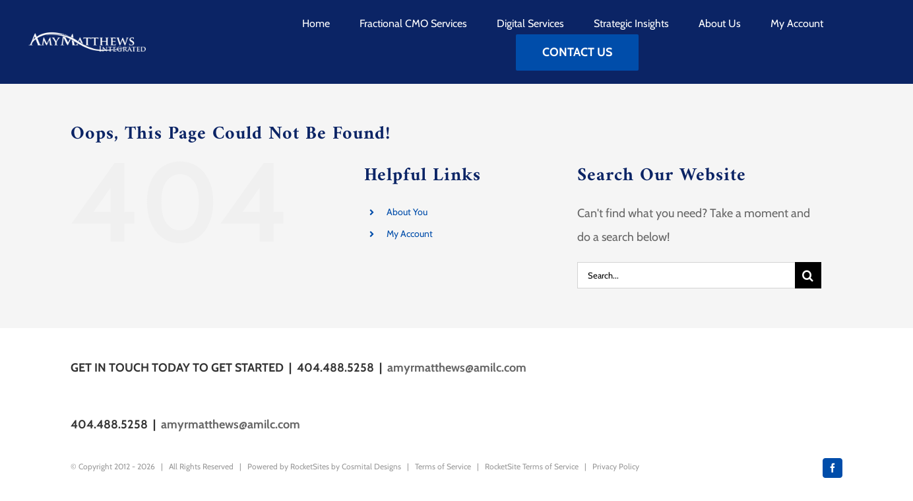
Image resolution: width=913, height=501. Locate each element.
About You (407, 212)
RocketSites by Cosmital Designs (345, 466)
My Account (410, 234)
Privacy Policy (615, 466)
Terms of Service (443, 466)
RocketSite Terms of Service (532, 466)
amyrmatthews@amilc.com (456, 367)
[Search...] (686, 275)
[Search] (808, 275)
